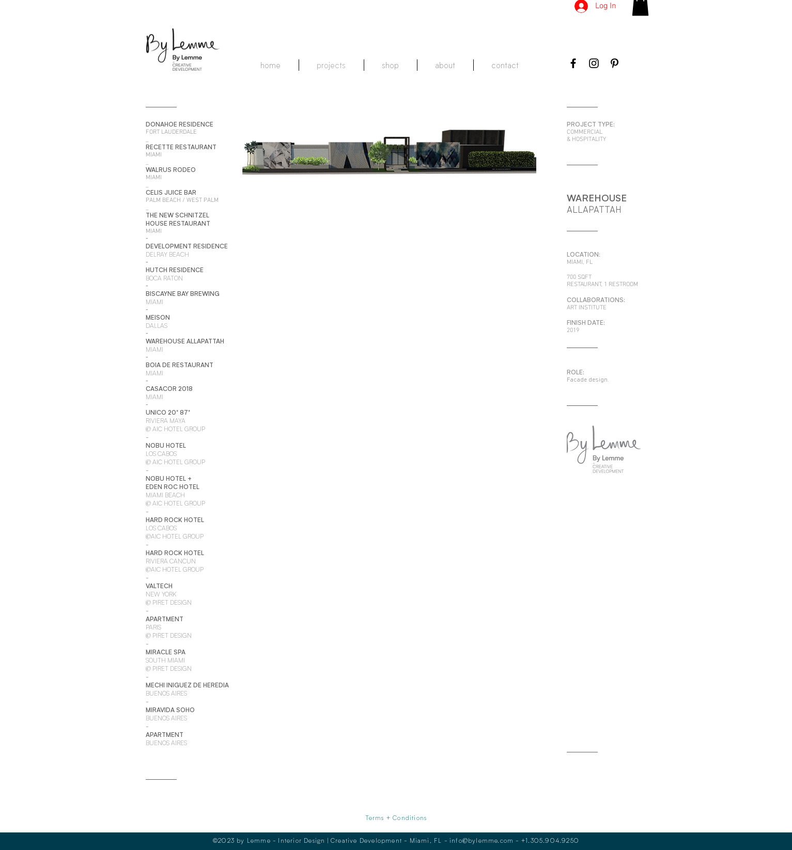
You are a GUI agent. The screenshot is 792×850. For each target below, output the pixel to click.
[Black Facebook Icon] (573, 63)
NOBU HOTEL (166, 478)
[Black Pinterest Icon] (614, 63)
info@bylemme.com (481, 840)
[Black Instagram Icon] (593, 63)
